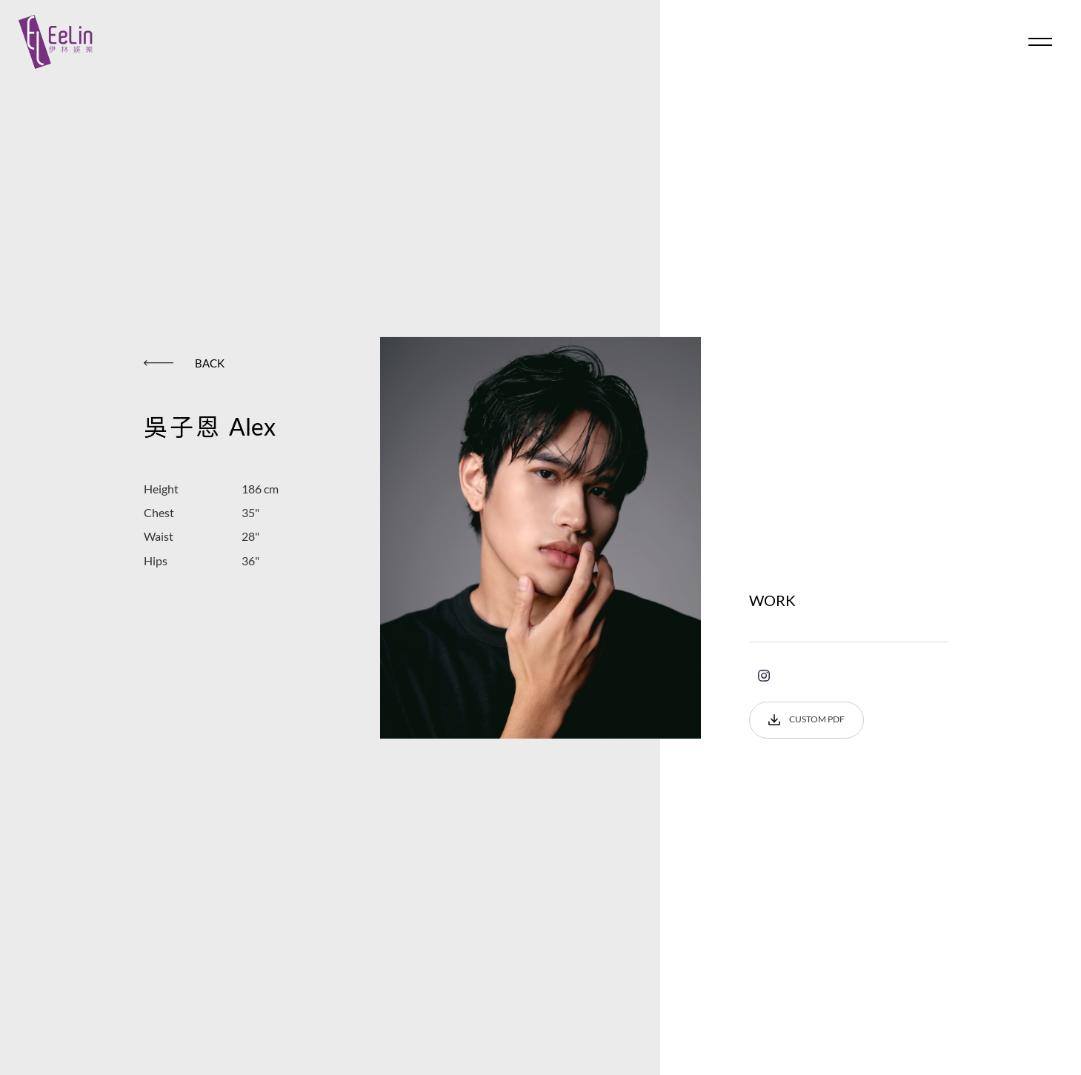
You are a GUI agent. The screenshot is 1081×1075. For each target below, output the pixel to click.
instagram (764, 675)
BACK (184, 362)
